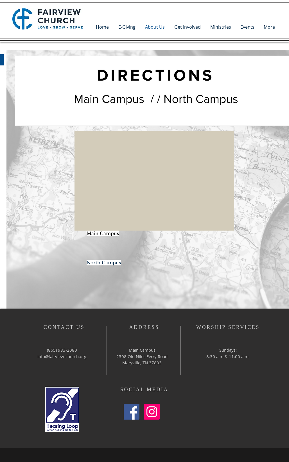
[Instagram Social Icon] (152, 412)
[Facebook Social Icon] (131, 412)
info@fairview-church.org (61, 356)
